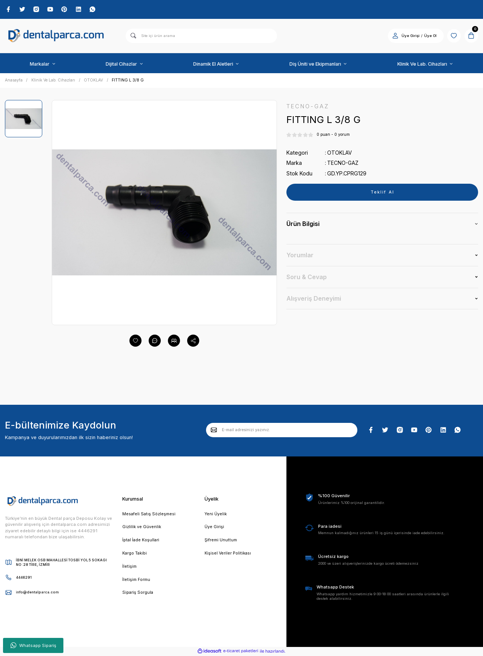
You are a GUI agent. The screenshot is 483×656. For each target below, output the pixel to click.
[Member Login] (393, 36)
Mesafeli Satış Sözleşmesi (150, 514)
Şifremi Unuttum (221, 541)
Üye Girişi (214, 527)
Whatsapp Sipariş (33, 645)
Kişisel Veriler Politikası (229, 554)
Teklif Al (382, 192)
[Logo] (56, 36)
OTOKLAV (339, 153)
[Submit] (214, 430)
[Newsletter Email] (281, 430)
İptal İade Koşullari (141, 541)
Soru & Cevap (306, 277)
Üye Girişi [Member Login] (408, 36)
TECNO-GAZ (343, 163)
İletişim (129, 568)
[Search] (201, 36)
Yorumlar (300, 256)
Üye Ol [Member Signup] (428, 36)
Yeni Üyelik (216, 514)
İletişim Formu (137, 581)
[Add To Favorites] (135, 341)
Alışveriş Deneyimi (313, 299)
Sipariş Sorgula (138, 595)
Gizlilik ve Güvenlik (141, 527)
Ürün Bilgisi (303, 224)
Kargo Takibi (135, 554)
